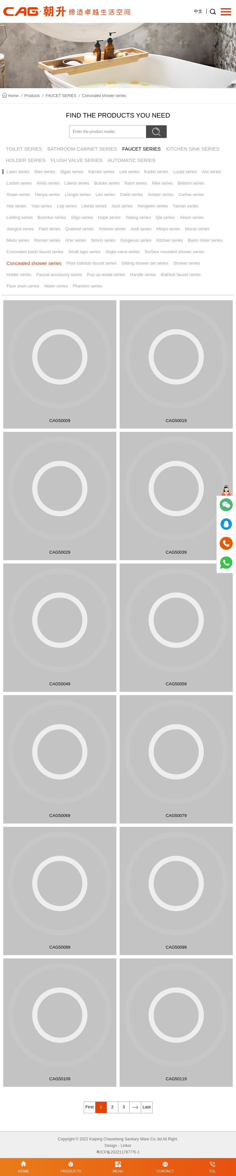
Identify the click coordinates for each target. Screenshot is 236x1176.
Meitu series (18, 240)
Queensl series (79, 228)
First (89, 1106)
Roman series (47, 240)
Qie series (165, 217)
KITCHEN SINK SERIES (192, 149)
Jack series (122, 206)
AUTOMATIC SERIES (131, 160)
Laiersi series (76, 183)
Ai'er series (75, 240)
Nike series (162, 183)
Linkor (126, 1145)
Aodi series (140, 228)
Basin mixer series (205, 240)
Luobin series (19, 183)
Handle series (143, 274)
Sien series (44, 171)
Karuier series (101, 171)
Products (32, 95)
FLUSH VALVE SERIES (77, 160)
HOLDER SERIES (26, 160)
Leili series (129, 171)
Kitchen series (169, 240)
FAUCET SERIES (61, 95)
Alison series (192, 217)
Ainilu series (48, 183)
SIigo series (82, 217)
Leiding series (20, 217)
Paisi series (49, 228)
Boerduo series (51, 217)
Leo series (105, 194)
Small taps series (84, 251)
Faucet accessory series (59, 274)
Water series (55, 286)
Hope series (109, 217)
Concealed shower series (104, 95)
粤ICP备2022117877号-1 (118, 1152)
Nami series (136, 183)
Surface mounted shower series (174, 251)
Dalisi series (131, 194)
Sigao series (71, 171)
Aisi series (211, 171)
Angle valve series (122, 251)
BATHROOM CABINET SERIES (82, 149)
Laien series (18, 171)
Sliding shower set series (144, 263)
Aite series (16, 206)
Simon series (103, 240)
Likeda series (94, 206)
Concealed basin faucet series (35, 251)
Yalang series (138, 217)
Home (13, 95)
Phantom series (87, 286)
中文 (198, 11)
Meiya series (168, 228)
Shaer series (18, 194)
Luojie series (185, 171)
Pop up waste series (106, 274)
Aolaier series (160, 194)
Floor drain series (23, 286)
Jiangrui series (20, 228)
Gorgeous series (135, 240)
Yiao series (41, 206)
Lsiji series (67, 206)
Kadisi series (156, 171)
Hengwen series (153, 206)
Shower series (186, 263)
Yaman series (186, 206)
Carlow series (191, 194)
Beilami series (191, 183)
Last (146, 1106)
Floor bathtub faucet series (91, 263)
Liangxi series (78, 194)
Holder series (19, 274)
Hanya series (47, 194)
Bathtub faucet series (180, 274)
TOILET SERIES (24, 149)
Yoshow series (111, 228)
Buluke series (107, 183)
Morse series (197, 228)
